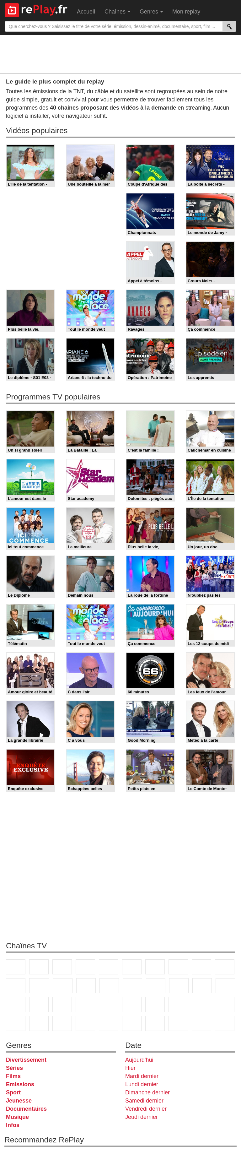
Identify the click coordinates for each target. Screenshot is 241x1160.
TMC (201, 966)
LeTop (201, 1023)
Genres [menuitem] (151, 11)
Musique (17, 1117)
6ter (86, 985)
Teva (179, 985)
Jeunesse (19, 1101)
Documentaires (26, 1109)
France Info (225, 985)
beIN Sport (132, 1004)
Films (13, 1076)
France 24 (108, 1004)
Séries (14, 1068)
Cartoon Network (15, 1023)
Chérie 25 (155, 985)
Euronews (85, 1004)
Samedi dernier (144, 1101)
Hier (130, 1068)
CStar (39, 985)
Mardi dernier (141, 1076)
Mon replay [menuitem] (186, 11)
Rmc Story (132, 985)
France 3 (62, 966)
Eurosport (155, 1004)
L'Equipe (178, 1004)
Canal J (224, 1004)
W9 (178, 966)
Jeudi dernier (141, 1117)
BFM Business (62, 1004)
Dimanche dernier (147, 1092)
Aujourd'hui (139, 1060)
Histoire (132, 1023)
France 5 (108, 966)
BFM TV (39, 1004)
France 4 (15, 985)
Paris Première (202, 985)
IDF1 (155, 1023)
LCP (178, 1023)
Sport (13, 1092)
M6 (132, 966)
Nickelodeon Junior (108, 1023)
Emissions (20, 1084)
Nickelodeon (85, 1023)
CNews (15, 1004)
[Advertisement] (120, 54)
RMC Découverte (109, 985)
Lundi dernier (141, 1084)
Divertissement (26, 1060)
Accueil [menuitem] (86, 11)
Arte (155, 966)
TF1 (15, 966)
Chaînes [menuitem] (117, 11)
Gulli (201, 1004)
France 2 (39, 966)
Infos (12, 1125)
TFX (224, 966)
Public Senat (224, 1023)
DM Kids (62, 1023)
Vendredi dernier (146, 1109)
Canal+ (85, 966)
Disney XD (39, 1023)
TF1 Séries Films (62, 985)
